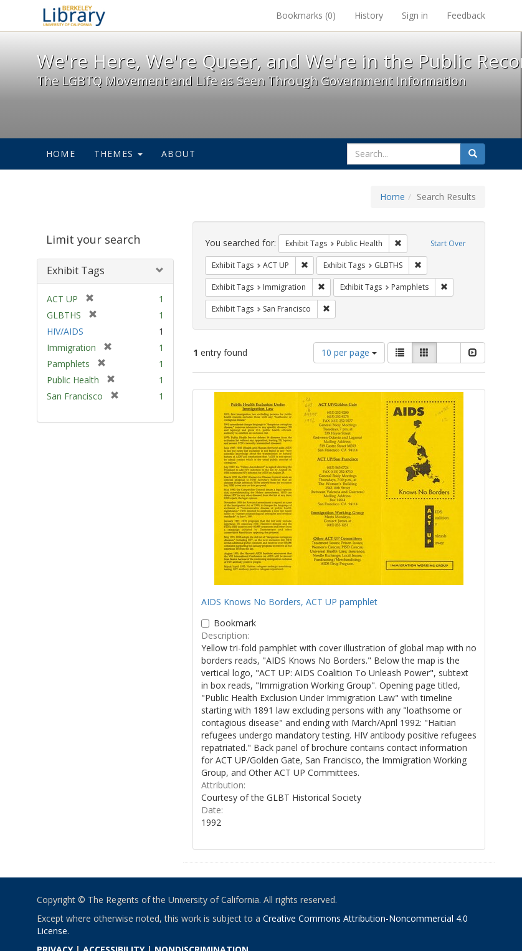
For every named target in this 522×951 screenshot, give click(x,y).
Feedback (466, 15)
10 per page (349, 352)
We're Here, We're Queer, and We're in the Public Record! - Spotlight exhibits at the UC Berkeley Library (74, 15)
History (368, 15)
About (178, 154)
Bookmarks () (306, 15)
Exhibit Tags (76, 270)
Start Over (448, 243)
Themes (118, 154)
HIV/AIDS (65, 331)
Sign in (415, 15)
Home (60, 154)
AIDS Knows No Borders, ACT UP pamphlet (289, 602)
